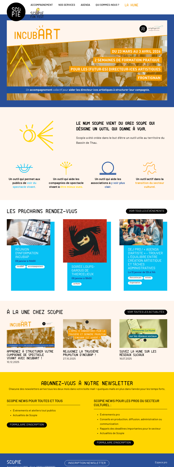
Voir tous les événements (146, 211)
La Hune (131, 5)
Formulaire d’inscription (27, 424)
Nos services (66, 5)
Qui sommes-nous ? (107, 5)
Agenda (85, 5)
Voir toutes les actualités (145, 312)
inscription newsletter (87, 463)
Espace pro (161, 462)
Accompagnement (42, 5)
